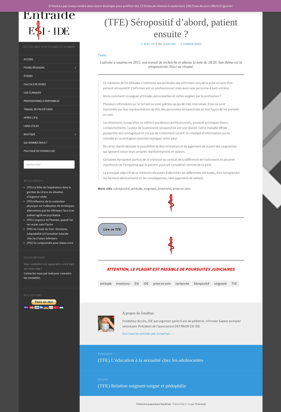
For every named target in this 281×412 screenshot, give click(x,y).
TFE (234, 283)
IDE (146, 283)
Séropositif (201, 283)
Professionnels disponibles (42, 101)
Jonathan (169, 44)
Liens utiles (31, 126)
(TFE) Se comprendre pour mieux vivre (50, 243)
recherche (182, 283)
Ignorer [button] (227, 6)
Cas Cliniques (32, 92)
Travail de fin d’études (38, 109)
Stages (28, 76)
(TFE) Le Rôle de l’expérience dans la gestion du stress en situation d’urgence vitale (49, 191)
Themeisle (200, 403)
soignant (220, 283)
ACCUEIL (29, 59)
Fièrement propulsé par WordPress (153, 403)
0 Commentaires (191, 44)
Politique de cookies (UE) (39, 151)
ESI (137, 283)
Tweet (102, 55)
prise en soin (162, 283)
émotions (123, 283)
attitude (106, 283)
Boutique (29, 134)
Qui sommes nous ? (35, 142)
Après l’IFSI (31, 117)
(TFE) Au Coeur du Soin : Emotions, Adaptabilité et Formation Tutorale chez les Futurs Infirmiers (47, 233)
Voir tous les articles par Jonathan (148, 333)
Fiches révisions (34, 67)
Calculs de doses (35, 84)
